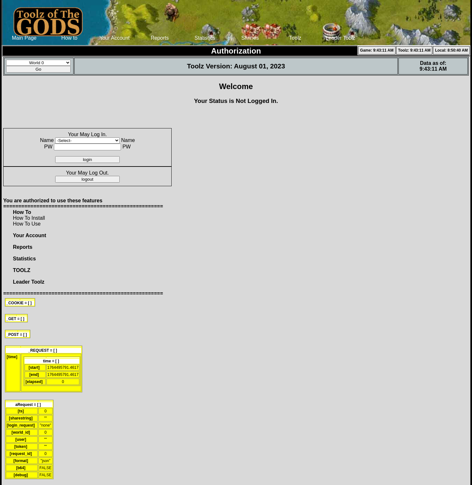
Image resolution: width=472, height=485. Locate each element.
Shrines (250, 38)
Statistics (205, 38)
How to (69, 38)
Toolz (295, 38)
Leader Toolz (340, 38)
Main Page (24, 38)
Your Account (114, 38)
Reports (160, 38)
